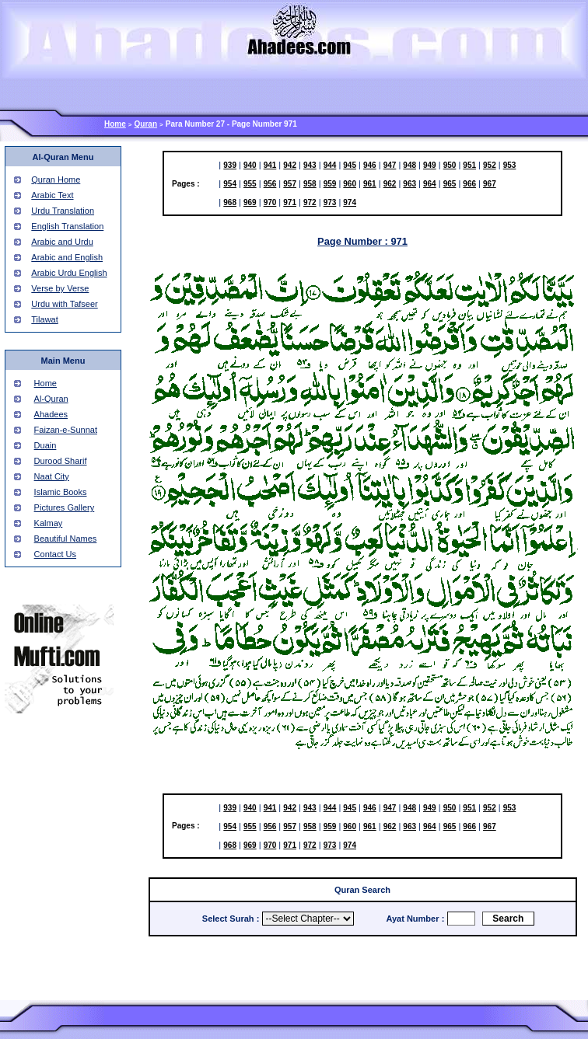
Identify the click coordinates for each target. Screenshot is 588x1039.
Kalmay (48, 523)
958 (310, 184)
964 (429, 184)
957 (289, 184)
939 (229, 165)
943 (310, 165)
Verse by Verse (60, 288)
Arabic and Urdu (62, 241)
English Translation (67, 226)
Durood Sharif (60, 460)
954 (229, 184)
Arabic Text (52, 195)
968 (229, 202)
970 (270, 202)
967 (489, 184)
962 (390, 184)
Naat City (51, 476)
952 (489, 165)
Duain (45, 445)
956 (270, 184)
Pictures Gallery (64, 507)
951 (469, 165)
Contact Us (55, 554)
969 (250, 202)
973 (330, 202)
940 (250, 165)
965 (450, 184)
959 (330, 184)
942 (289, 165)
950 (450, 165)
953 (509, 165)
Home (115, 124)
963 (409, 184)
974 (349, 202)
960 (349, 184)
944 (330, 165)
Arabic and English (67, 257)
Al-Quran (51, 398)
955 (250, 184)
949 (429, 165)
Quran (146, 124)
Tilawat (44, 319)
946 (369, 165)
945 (349, 165)
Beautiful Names (65, 538)
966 (469, 184)
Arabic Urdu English (69, 272)
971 (289, 202)
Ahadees (51, 414)
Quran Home (55, 179)
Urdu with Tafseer (64, 304)
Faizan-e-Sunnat (65, 429)
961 (369, 184)
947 (390, 165)
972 (310, 202)
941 (270, 165)
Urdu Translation (62, 210)
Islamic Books (60, 492)
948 (409, 165)
